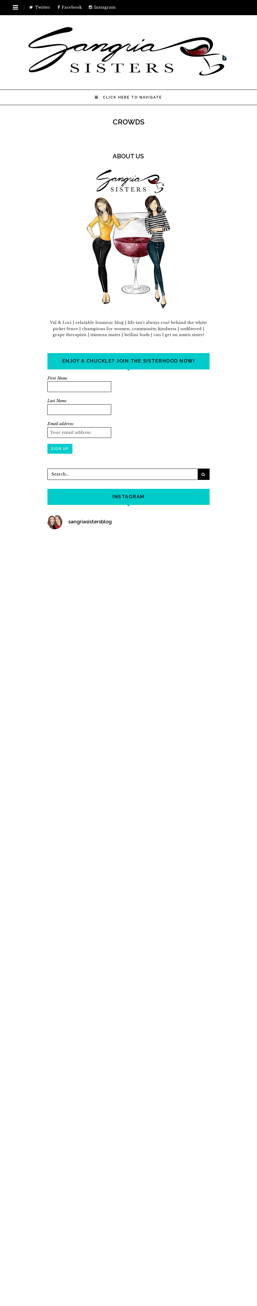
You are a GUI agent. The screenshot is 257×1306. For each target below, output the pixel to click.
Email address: (60, 423)
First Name (57, 378)
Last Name (56, 400)
